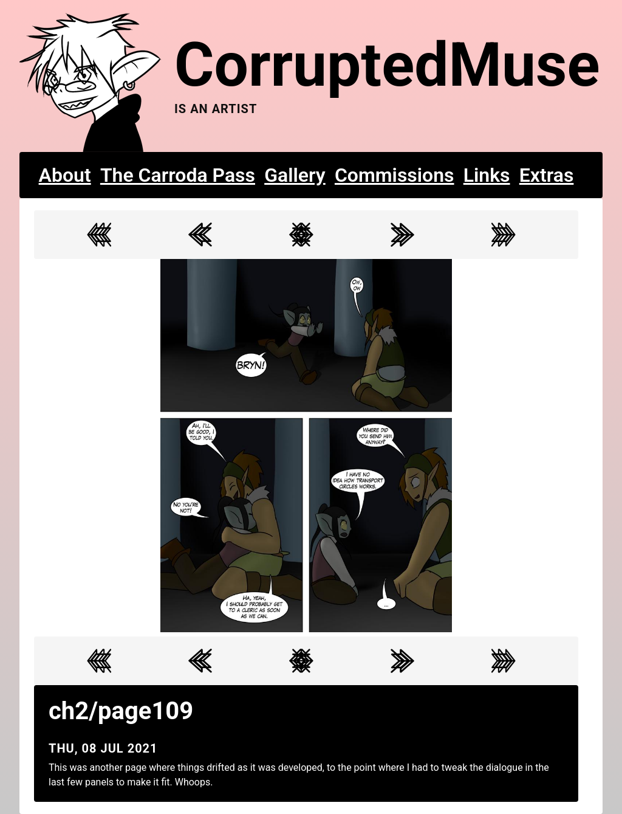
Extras (546, 175)
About (65, 175)
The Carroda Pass (177, 175)
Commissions (394, 175)
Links (486, 175)
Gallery (295, 175)
